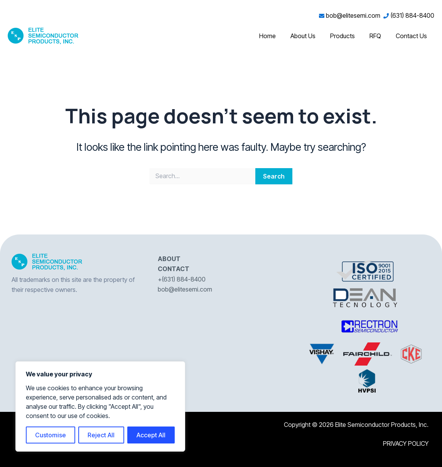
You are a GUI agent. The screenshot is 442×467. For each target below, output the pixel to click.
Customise (50, 435)
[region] (100, 406)
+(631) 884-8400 (182, 279)
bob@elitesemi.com (351, 15)
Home (278, 36)
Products (348, 36)
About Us (311, 36)
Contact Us (412, 36)
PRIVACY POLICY (406, 443)
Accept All (151, 435)
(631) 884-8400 (408, 15)
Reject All (101, 435)
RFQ (379, 36)
